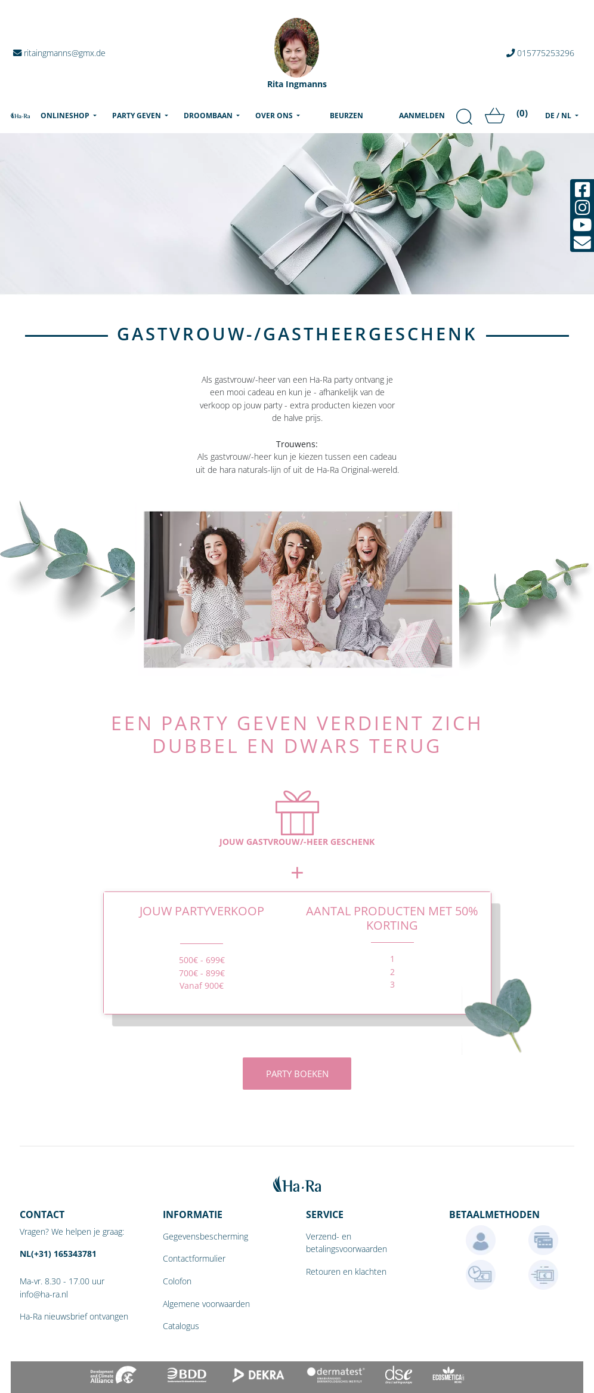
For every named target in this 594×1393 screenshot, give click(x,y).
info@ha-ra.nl (44, 1294)
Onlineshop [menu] (71, 115)
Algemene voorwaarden (206, 1303)
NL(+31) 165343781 (58, 1253)
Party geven (137, 115)
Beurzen (346, 115)
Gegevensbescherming (205, 1236)
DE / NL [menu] (559, 115)
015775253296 (540, 53)
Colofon (177, 1281)
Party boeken (297, 1074)
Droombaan (209, 115)
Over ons (275, 115)
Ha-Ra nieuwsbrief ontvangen (74, 1316)
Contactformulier (194, 1258)
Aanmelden (422, 115)
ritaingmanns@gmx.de (59, 53)
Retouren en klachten (346, 1271)
